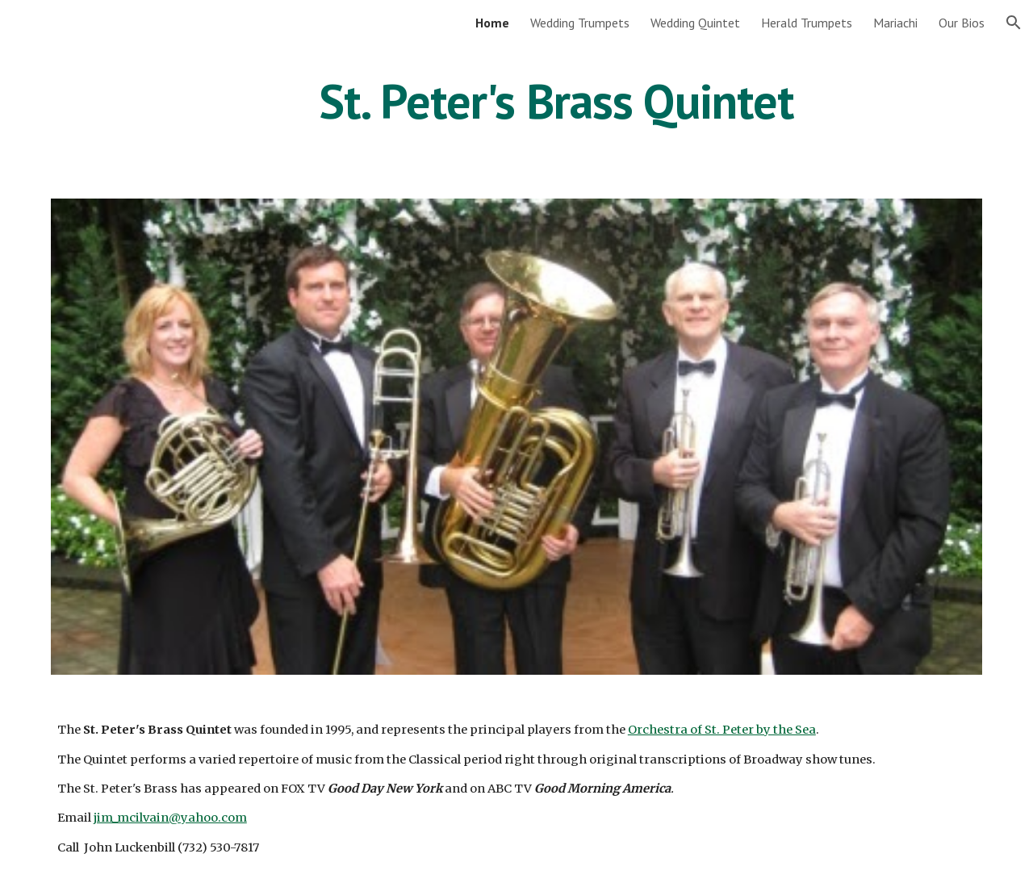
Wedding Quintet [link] (695, 23)
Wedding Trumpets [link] (579, 23)
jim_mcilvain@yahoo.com (170, 817)
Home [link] (492, 23)
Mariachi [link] (895, 23)
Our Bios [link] (962, 23)
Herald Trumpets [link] (806, 23)
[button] (1013, 22)
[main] (556, 101)
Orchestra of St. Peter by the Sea (722, 729)
